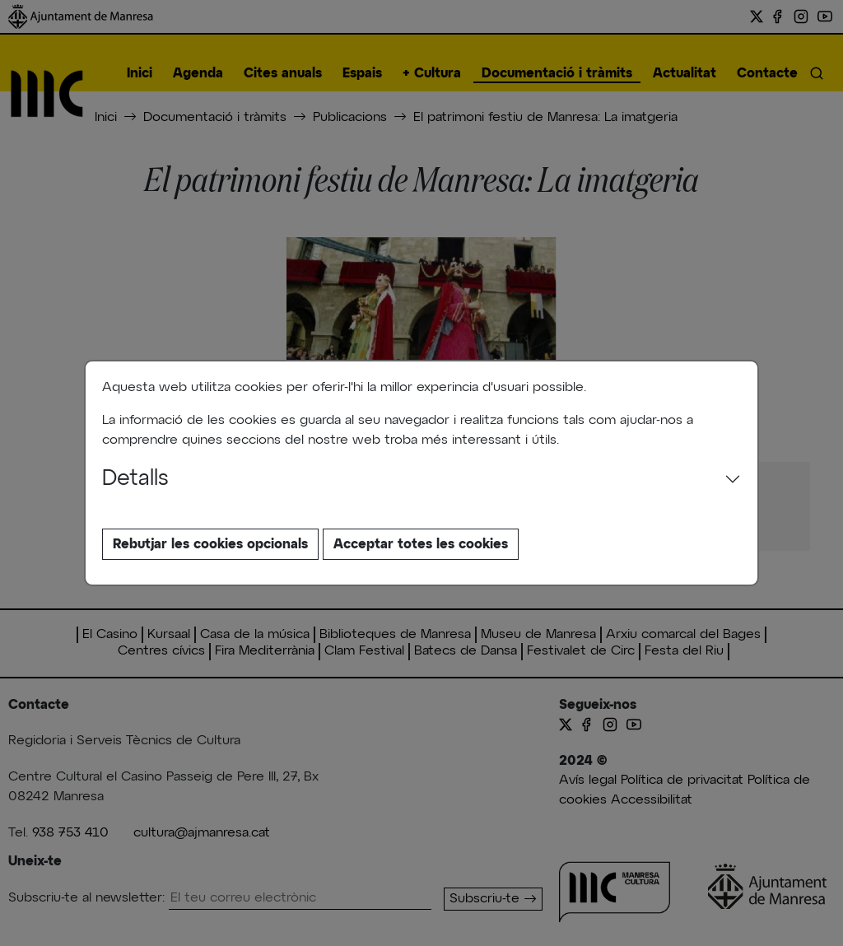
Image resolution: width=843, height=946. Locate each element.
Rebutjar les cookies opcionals (210, 544)
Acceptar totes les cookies (420, 544)
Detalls (135, 479)
